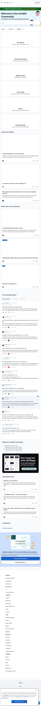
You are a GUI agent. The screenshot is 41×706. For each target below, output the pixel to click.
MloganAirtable (7, 384)
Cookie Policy (6, 703)
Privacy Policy (19, 705)
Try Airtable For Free (10, 671)
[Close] (36, 698)
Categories (14, 298)
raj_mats (6, 316)
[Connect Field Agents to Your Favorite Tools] (20, 148)
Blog (7, 662)
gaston (6, 331)
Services (8, 640)
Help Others (23, 298)
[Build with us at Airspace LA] (20, 276)
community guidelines (17, 447)
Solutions (8, 595)
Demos (7, 626)
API (20, 686)
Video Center (9, 623)
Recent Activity (6, 298)
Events (7, 620)
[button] (1, 3)
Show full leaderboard (7, 528)
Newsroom (8, 668)
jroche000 (6, 357)
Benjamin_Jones (8, 424)
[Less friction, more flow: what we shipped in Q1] (20, 176)
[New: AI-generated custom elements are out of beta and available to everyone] (20, 196)
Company (8, 654)
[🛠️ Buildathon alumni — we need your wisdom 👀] (20, 498)
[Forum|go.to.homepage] (8, 3)
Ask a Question (16, 450)
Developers (8, 643)
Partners (8, 637)
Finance (8, 612)
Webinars (8, 631)
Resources (8, 634)
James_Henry (7, 371)
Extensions (8, 584)
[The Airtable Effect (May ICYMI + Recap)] (20, 223)
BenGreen (6, 397)
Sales (7, 609)
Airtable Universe (10, 651)
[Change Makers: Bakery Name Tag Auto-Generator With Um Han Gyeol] (20, 250)
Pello (5, 411)
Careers (7, 659)
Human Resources (10, 606)
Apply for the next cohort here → (30, 9)
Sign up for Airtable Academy (20, 558)
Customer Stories (10, 629)
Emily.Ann (6, 344)
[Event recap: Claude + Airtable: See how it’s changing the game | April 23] (20, 512)
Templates (8, 648)
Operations (8, 603)
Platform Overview (10, 578)
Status (7, 665)
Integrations (9, 581)
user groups (14, 448)
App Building (9, 586)
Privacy (20, 693)
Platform (8, 575)
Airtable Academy (10, 617)
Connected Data (10, 592)
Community (8, 645)
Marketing (8, 600)
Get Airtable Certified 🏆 (20, 562)
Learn (7, 614)
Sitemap (20, 689)
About (7, 657)
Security (20, 682)
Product (8, 598)
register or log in (14, 445)
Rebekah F (6, 303)
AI (6, 589)
